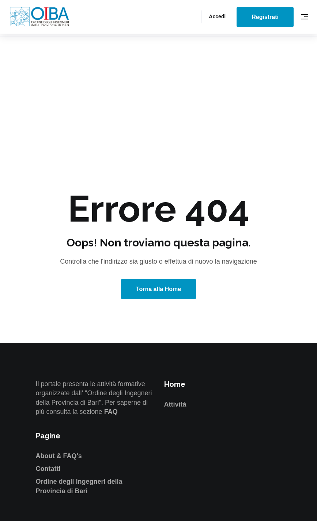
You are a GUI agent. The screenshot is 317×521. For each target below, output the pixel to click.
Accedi (217, 16)
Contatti (48, 468)
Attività (175, 404)
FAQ (111, 411)
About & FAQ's (59, 456)
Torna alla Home (158, 289)
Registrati (265, 17)
